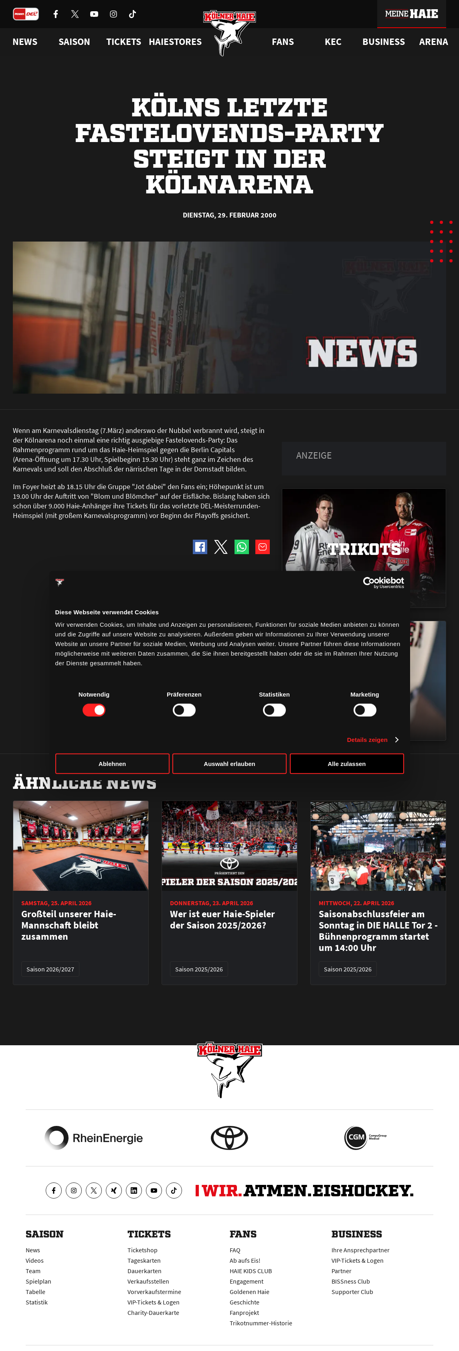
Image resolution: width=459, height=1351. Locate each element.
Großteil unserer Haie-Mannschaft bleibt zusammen (68, 925)
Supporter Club (352, 1292)
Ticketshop (142, 1250)
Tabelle (35, 1292)
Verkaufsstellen (148, 1281)
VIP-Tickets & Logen (153, 1302)
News (33, 1250)
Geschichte (244, 1302)
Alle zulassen (347, 763)
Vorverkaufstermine (154, 1292)
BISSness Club (351, 1281)
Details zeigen (367, 739)
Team (33, 1271)
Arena (433, 42)
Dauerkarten (144, 1271)
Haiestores (175, 42)
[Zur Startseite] (229, 33)
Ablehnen (112, 763)
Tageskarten (144, 1260)
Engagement (246, 1281)
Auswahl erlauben (229, 763)
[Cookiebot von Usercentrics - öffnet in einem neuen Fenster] (369, 583)
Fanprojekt (244, 1312)
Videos (35, 1260)
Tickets (123, 42)
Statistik (37, 1302)
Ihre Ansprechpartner (361, 1250)
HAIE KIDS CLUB (251, 1271)
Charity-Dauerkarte (153, 1312)
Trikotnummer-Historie (261, 1323)
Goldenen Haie (249, 1292)
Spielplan (38, 1281)
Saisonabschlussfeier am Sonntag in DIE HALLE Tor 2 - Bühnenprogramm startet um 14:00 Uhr (378, 930)
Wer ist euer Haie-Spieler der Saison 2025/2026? (222, 919)
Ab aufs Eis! (245, 1260)
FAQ (235, 1250)
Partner (342, 1271)
